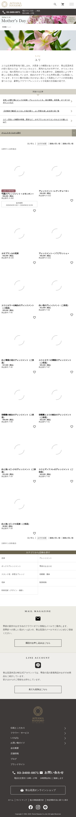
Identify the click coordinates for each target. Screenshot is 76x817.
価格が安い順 (55, 144)
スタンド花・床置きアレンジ (12, 574)
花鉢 (3, 582)
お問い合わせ (51, 772)
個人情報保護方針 (37, 800)
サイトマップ (21, 800)
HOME (4, 27)
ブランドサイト (18, 764)
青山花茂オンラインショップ (38, 790)
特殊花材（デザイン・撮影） (12, 590)
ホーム (10, 800)
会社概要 (15, 748)
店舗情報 (15, 753)
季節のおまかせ (45, 566)
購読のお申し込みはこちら (38, 643)
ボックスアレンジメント (11, 566)
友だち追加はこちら (38, 689)
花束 (3, 558)
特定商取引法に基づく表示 (57, 800)
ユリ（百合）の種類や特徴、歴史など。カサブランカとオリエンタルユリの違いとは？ (35, 120)
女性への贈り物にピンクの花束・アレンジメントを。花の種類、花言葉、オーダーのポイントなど (36, 101)
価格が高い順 (68, 144)
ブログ (14, 759)
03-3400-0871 (11, 12)
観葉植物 (43, 582)
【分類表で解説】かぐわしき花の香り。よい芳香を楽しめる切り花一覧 (31, 111)
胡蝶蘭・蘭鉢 (44, 574)
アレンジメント (45, 558)
